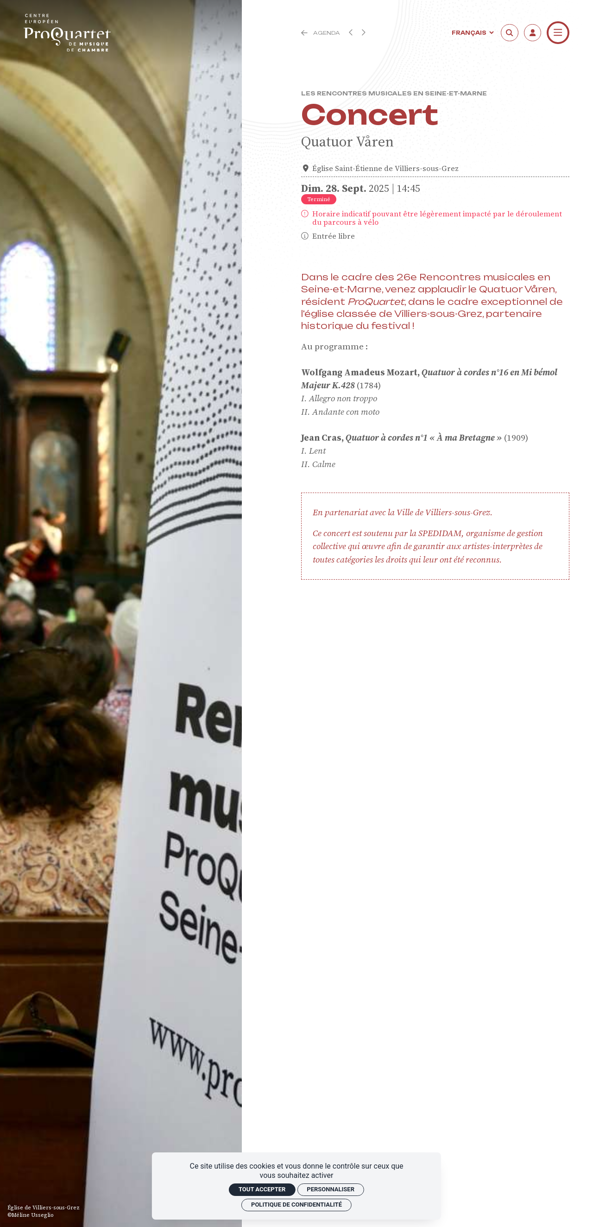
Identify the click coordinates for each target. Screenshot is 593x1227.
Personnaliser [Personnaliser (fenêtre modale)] (330, 1189)
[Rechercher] (509, 33)
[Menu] (558, 32)
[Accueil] (67, 33)
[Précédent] (304, 33)
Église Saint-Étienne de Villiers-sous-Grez (385, 168)
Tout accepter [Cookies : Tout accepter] (262, 1189)
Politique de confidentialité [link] (296, 1204)
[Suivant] (363, 32)
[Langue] (472, 32)
